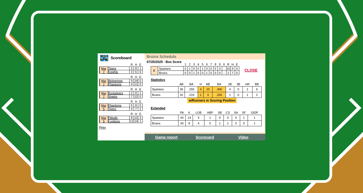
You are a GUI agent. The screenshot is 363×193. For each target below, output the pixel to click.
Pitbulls (113, 117)
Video (243, 137)
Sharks (112, 96)
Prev (102, 127)
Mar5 (103, 107)
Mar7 (103, 70)
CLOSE (251, 70)
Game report (166, 137)
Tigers (112, 68)
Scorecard (205, 137)
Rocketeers (115, 93)
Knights (113, 71)
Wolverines (115, 80)
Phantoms (115, 84)
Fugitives (114, 121)
